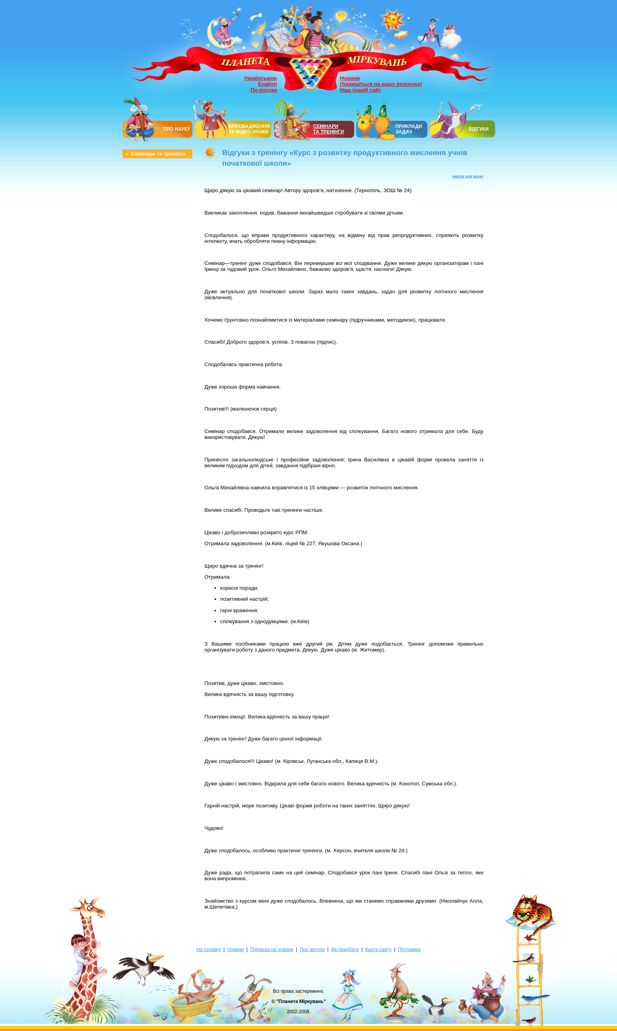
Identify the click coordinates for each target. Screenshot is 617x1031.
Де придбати (345, 949)
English (267, 84)
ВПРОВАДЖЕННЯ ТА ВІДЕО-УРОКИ (249, 129)
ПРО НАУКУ (176, 129)
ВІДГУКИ (479, 129)
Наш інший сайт (360, 90)
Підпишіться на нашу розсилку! (381, 84)
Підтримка (409, 949)
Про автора (312, 949)
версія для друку (468, 176)
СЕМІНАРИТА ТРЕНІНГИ (328, 129)
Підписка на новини (271, 949)
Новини (350, 78)
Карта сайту (378, 949)
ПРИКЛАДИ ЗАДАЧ (408, 129)
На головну (208, 949)
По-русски (264, 90)
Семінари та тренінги (158, 154)
